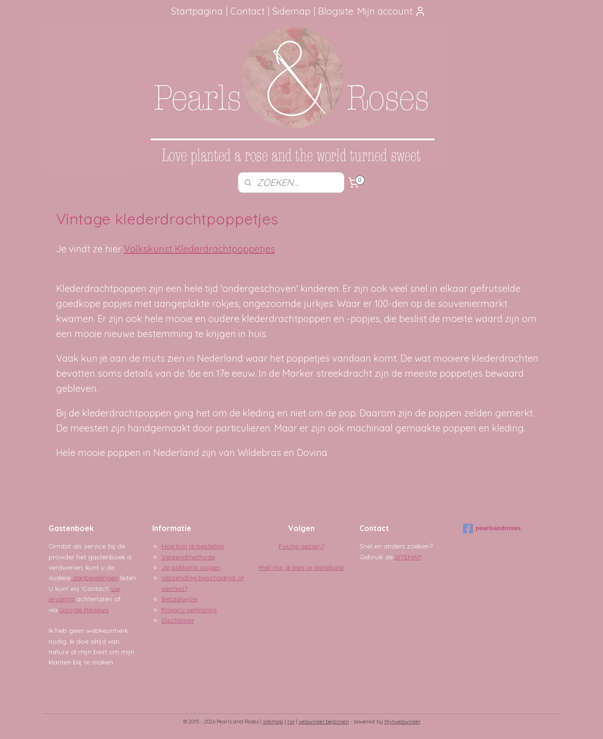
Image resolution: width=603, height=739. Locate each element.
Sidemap (291, 11)
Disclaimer (178, 620)
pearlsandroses (492, 528)
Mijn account (391, 11)
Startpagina (197, 11)
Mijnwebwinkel (402, 721)
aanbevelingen (94, 577)
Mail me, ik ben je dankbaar (301, 567)
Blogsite (335, 11)
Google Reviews (84, 610)
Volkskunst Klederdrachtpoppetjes (199, 249)
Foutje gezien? (301, 546)
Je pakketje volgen (191, 567)
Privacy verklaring (189, 610)
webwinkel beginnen (324, 721)
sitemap (273, 721)
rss (290, 721)
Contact (247, 11)
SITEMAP (408, 557)
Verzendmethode (188, 557)
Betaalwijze (179, 599)
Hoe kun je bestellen (193, 546)
